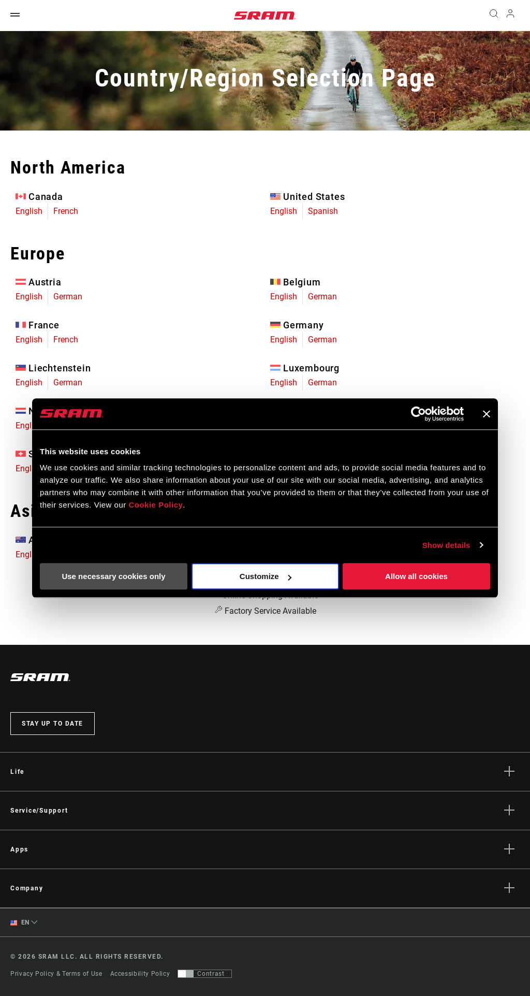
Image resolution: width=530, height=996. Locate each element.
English (29, 211)
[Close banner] (486, 413)
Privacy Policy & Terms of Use (56, 973)
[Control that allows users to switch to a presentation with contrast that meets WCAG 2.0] (205, 974)
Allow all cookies (416, 576)
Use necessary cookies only (113, 576)
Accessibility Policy (140, 973)
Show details (446, 545)
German (67, 296)
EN (20, 923)
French (65, 211)
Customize (265, 576)
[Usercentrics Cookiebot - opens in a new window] (418, 414)
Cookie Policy (155, 504)
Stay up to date (52, 723)
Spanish (323, 211)
